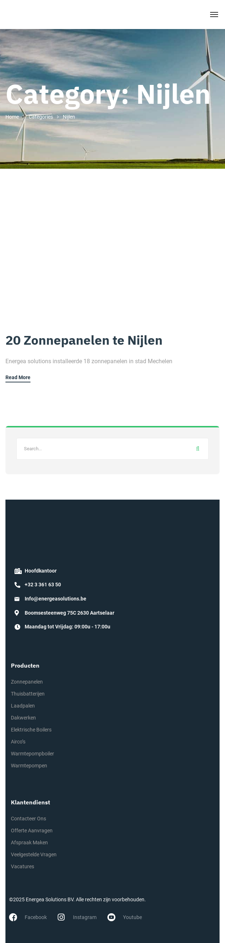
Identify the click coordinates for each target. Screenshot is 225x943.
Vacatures (22, 866)
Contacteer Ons (28, 818)
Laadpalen (23, 706)
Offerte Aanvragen (32, 830)
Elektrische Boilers (31, 730)
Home (12, 117)
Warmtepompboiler (32, 754)
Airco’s (18, 742)
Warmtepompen (29, 765)
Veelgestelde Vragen (34, 854)
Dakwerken (23, 718)
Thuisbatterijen (28, 694)
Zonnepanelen (27, 682)
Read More (17, 377)
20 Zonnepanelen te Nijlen (84, 340)
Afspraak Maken (29, 842)
